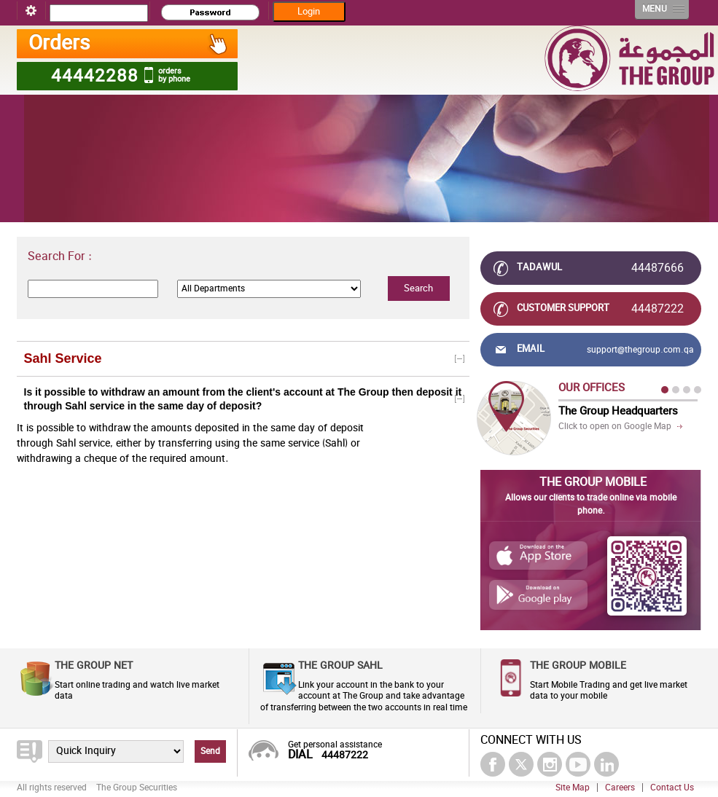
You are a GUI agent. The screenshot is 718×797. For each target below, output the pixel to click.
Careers (620, 787)
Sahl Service (63, 358)
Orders (128, 44)
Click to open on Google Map (614, 426)
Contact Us (672, 787)
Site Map (572, 787)
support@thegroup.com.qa (640, 349)
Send (210, 751)
